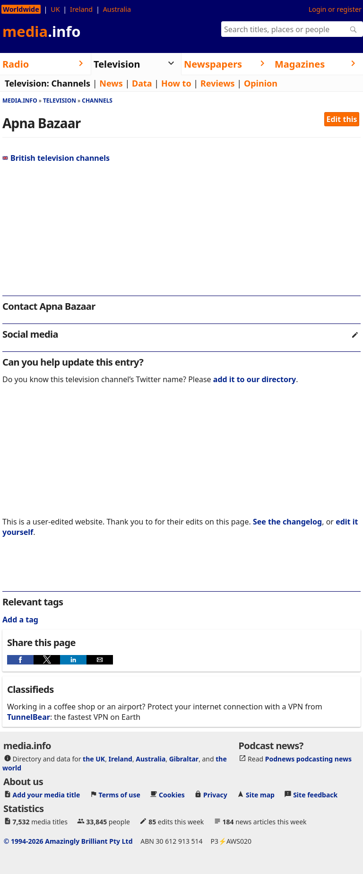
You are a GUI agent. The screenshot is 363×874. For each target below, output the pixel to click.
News (110, 83)
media (41, 31)
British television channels (56, 158)
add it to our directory (254, 379)
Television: (27, 83)
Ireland (81, 9)
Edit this (342, 119)
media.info (19, 100)
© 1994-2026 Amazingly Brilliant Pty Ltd (68, 841)
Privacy (215, 794)
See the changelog (287, 521)
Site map (260, 794)
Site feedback (315, 794)
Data (142, 83)
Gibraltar (184, 758)
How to (176, 83)
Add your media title (46, 794)
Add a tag (20, 619)
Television (59, 100)
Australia (117, 9)
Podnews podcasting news (308, 758)
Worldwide (21, 9)
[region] (181, 232)
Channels (70, 83)
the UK (94, 758)
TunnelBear (28, 717)
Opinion (260, 83)
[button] (20, 659)
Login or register (335, 9)
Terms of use (119, 794)
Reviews (217, 83)
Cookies (172, 794)
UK (55, 9)
